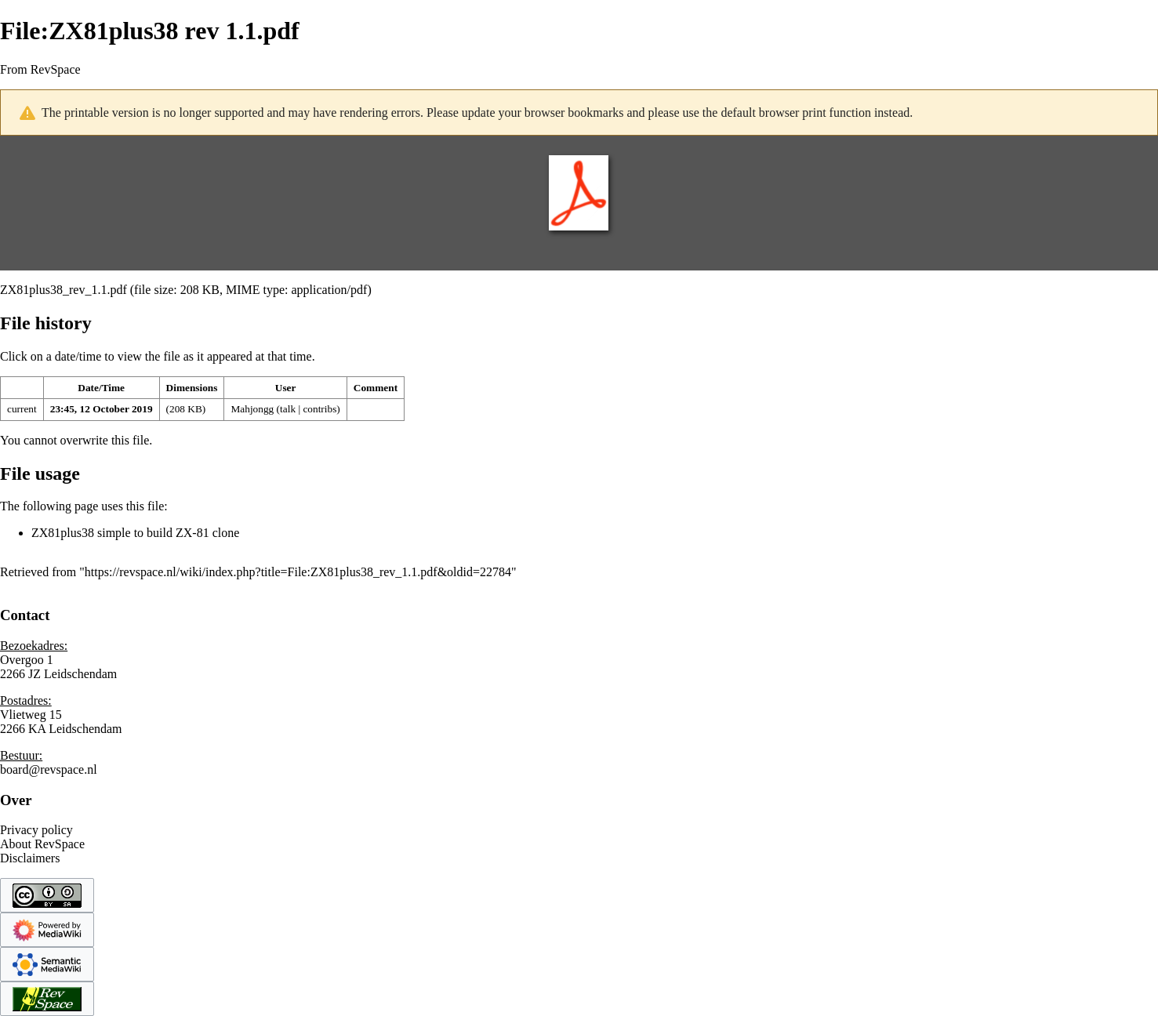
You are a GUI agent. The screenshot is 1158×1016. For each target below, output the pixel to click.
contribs (319, 409)
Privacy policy (36, 829)
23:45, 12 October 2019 (101, 409)
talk (288, 409)
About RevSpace (42, 844)
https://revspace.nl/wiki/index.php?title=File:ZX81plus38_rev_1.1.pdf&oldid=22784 (298, 572)
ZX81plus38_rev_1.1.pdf (63, 289)
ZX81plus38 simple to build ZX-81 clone (135, 532)
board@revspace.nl (48, 769)
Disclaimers (30, 858)
